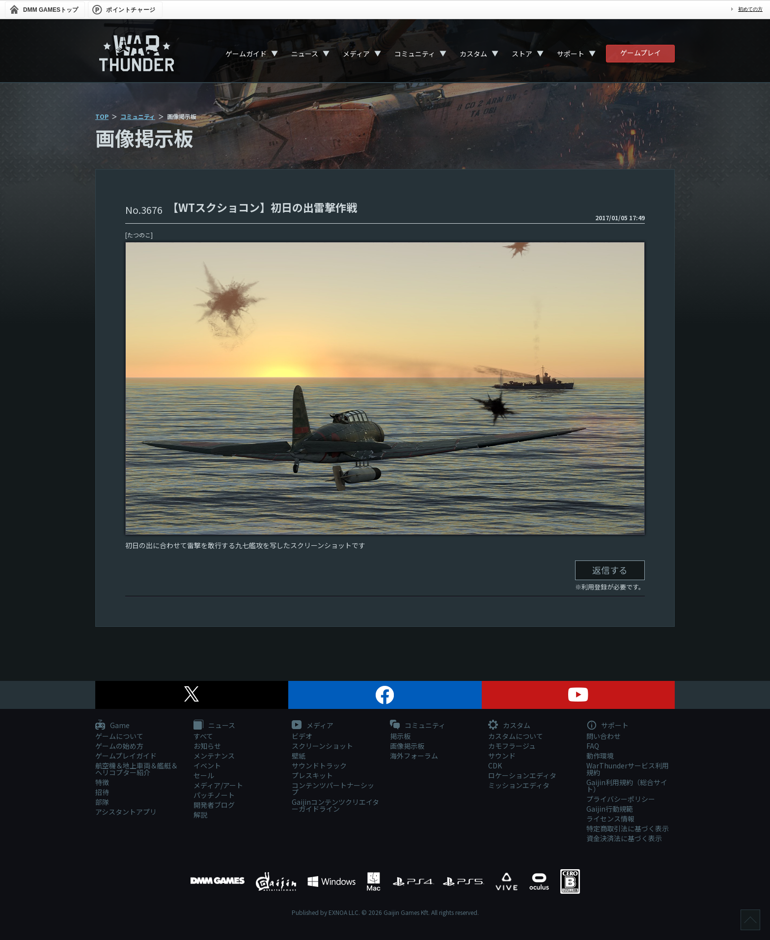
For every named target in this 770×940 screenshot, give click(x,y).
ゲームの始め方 (119, 745)
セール (203, 775)
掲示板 (400, 736)
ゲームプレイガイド (126, 755)
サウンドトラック (319, 765)
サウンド (502, 755)
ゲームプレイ (640, 53)
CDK (495, 765)
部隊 (102, 801)
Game (112, 726)
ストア (522, 54)
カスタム (473, 54)
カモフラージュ (512, 745)
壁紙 (298, 755)
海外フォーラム (414, 755)
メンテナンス (214, 755)
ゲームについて (119, 736)
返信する (610, 569)
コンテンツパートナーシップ (333, 788)
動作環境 (600, 755)
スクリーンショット (322, 745)
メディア (356, 54)
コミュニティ (414, 54)
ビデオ (302, 736)
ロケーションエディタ (522, 775)
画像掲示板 (407, 745)
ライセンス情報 (610, 818)
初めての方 (750, 9)
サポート (570, 54)
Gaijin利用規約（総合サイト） (626, 786)
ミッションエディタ (519, 785)
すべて (203, 736)
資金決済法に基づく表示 (624, 838)
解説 (200, 814)
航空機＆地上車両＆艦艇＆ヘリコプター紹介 (136, 769)
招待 (102, 792)
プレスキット (312, 775)
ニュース (304, 54)
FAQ (592, 745)
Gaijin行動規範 (609, 808)
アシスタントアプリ (126, 811)
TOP (102, 116)
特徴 (102, 782)
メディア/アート (218, 785)
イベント (207, 765)
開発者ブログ (214, 804)
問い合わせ (603, 736)
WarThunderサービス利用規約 (627, 769)
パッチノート (214, 795)
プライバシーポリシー (620, 798)
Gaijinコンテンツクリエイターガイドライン (335, 805)
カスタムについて (515, 736)
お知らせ (207, 745)
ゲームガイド (246, 54)
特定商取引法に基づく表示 (627, 828)
